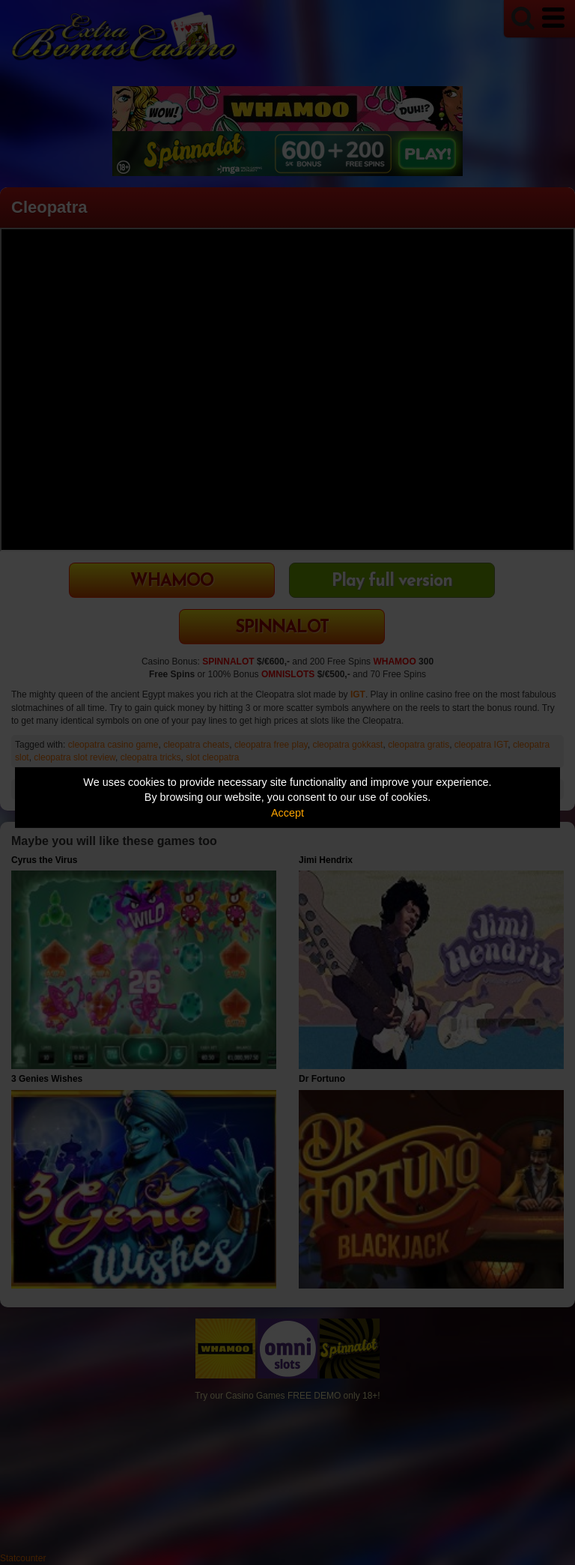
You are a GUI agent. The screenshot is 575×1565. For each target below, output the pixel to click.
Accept (287, 813)
